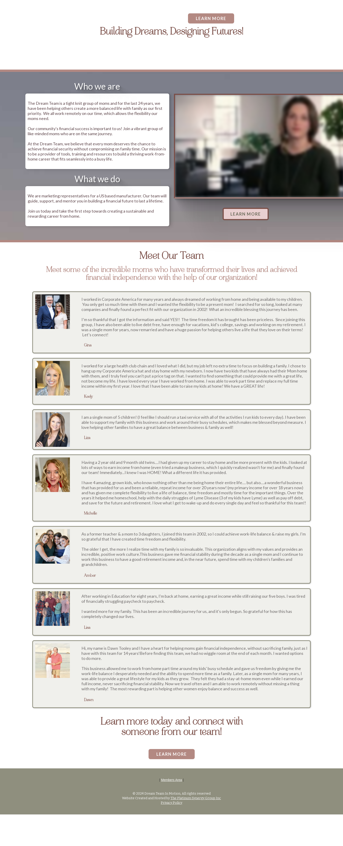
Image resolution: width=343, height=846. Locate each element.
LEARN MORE (211, 18)
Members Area (171, 780)
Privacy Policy (171, 803)
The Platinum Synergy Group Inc (195, 798)
